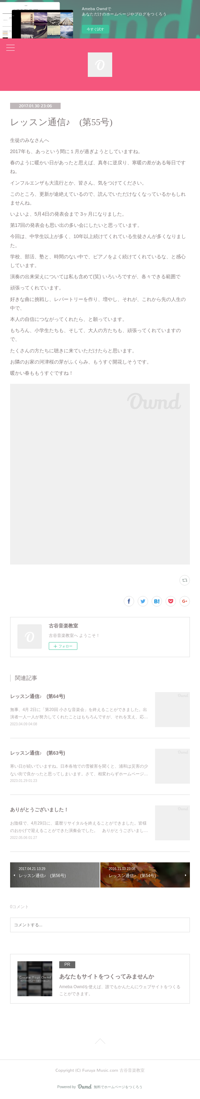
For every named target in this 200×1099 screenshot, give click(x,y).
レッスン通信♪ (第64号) (37, 696)
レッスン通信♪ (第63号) (37, 753)
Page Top (100, 1042)
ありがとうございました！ (39, 809)
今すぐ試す (95, 29)
